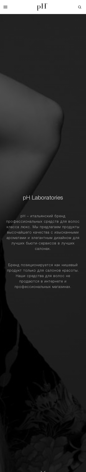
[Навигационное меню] (5, 7)
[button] (79, 7)
